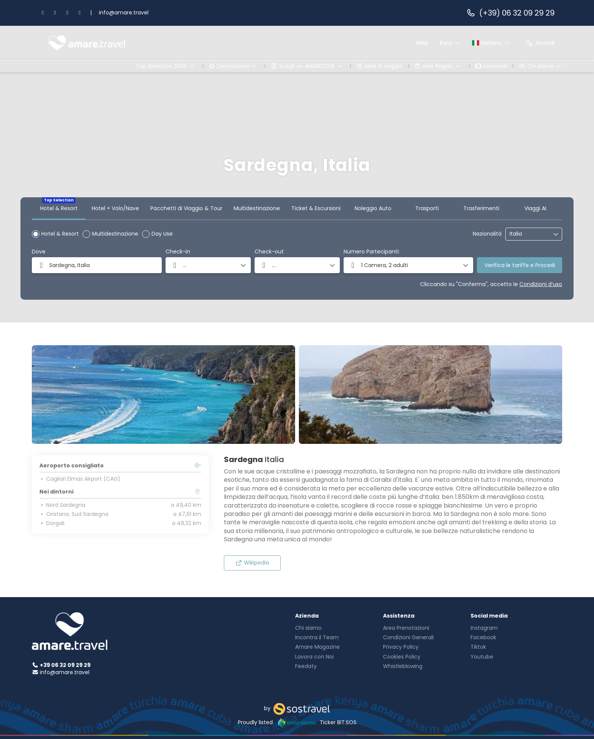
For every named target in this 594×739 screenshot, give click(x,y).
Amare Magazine (317, 647)
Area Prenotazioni (406, 628)
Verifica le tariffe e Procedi (520, 265)
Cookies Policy (401, 656)
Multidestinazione (115, 233)
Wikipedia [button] (252, 562)
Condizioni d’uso (540, 284)
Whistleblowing (402, 666)
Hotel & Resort (60, 233)
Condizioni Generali (408, 637)
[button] (409, 265)
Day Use (162, 233)
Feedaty (306, 666)
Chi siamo (308, 628)
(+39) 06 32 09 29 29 (510, 13)
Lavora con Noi (314, 656)
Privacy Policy (401, 647)
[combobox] (528, 234)
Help (422, 43)
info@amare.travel (123, 12)
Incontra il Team (317, 637)
